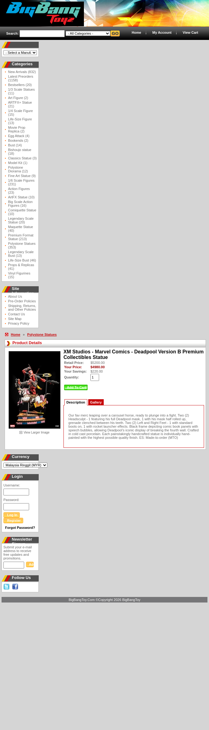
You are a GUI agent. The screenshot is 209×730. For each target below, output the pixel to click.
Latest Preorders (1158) (20, 78)
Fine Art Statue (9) (22, 176)
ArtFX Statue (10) (21, 197)
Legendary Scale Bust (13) (21, 253)
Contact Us (16, 314)
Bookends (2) (18, 140)
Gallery (96, 402)
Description (76, 402)
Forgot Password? (20, 527)
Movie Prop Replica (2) (16, 129)
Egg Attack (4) (18, 136)
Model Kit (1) (17, 163)
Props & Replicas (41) (21, 266)
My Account (162, 32)
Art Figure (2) (18, 98)
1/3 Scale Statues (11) (21, 91)
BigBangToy (131, 600)
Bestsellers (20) (20, 85)
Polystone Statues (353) (22, 245)
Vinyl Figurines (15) (19, 275)
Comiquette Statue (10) (22, 212)
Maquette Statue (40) (20, 228)
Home (136, 32)
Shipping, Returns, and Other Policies (22, 307)
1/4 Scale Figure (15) (20, 112)
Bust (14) (15, 145)
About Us (15, 296)
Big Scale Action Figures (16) (20, 203)
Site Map (14, 319)
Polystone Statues (42, 334)
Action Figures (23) (19, 190)
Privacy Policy (18, 323)
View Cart (190, 32)
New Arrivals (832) (22, 72)
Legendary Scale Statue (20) (21, 220)
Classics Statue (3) (22, 158)
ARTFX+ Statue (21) (20, 104)
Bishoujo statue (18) (19, 151)
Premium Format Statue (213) (20, 237)
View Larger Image (37, 432)
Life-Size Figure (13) (20, 121)
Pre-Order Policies (22, 301)
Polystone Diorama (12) (18, 169)
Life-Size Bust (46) (22, 260)
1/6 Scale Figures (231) (21, 182)
